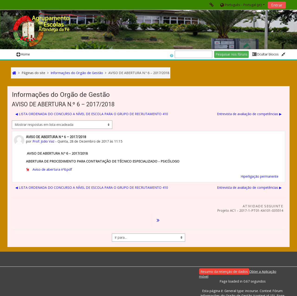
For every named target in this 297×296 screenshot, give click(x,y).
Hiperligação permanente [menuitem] (259, 176)
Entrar (276, 5)
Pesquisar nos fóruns (231, 54)
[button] (242, 4)
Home (23, 54)
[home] (42, 31)
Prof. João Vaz (43, 141)
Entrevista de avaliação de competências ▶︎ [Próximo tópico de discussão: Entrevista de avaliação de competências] (249, 114)
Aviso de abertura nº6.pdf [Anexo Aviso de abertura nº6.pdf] (49, 169)
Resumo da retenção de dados (224, 260)
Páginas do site (33, 73)
